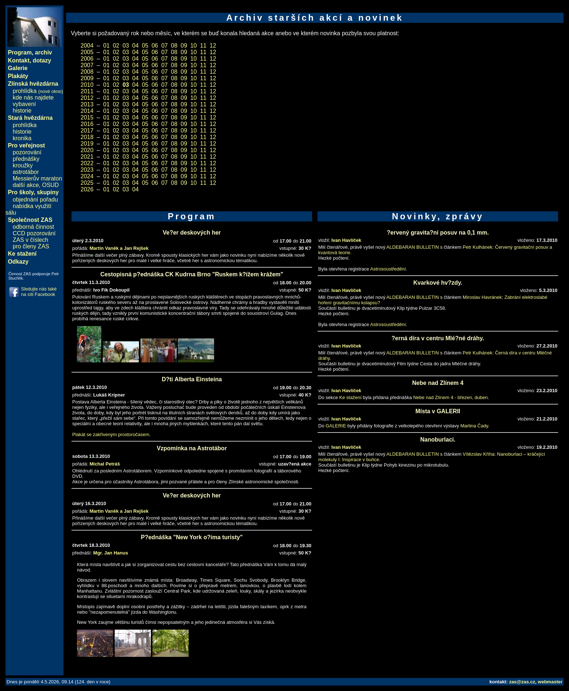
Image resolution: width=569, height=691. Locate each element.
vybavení (24, 104)
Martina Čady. (475, 425)
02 (116, 45)
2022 (87, 163)
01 (106, 45)
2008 (87, 72)
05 (145, 45)
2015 (87, 117)
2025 (87, 183)
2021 (87, 157)
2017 (87, 130)
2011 (87, 91)
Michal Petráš (105, 464)
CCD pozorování (34, 233)
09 (184, 45)
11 (203, 45)
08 (174, 45)
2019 (87, 144)
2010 (87, 85)
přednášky (26, 159)
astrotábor (26, 172)
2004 (87, 45)
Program (20, 52)
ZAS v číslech (30, 240)
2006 (87, 59)
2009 (87, 78)
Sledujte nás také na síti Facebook (39, 291)
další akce (26, 185)
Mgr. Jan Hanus (110, 553)
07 (164, 45)
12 (213, 45)
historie (22, 110)
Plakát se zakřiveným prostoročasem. (111, 434)
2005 (87, 52)
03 (126, 45)
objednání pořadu (35, 199)
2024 (87, 176)
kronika (22, 138)
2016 (87, 124)
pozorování (27, 152)
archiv (43, 52)
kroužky (23, 165)
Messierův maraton (37, 178)
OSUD (50, 185)
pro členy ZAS (31, 246)
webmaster (550, 681)
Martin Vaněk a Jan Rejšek (119, 248)
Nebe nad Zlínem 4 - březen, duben (450, 397)
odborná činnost (33, 227)
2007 (87, 65)
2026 (87, 189)
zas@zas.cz (522, 681)
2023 (87, 170)
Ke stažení (350, 397)
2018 (87, 137)
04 (135, 45)
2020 (87, 150)
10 (193, 45)
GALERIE (336, 425)
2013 (87, 104)
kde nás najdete (33, 97)
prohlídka (38, 91)
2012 (87, 98)
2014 (87, 111)
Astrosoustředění (388, 269)
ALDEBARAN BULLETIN (412, 247)
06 (155, 45)
